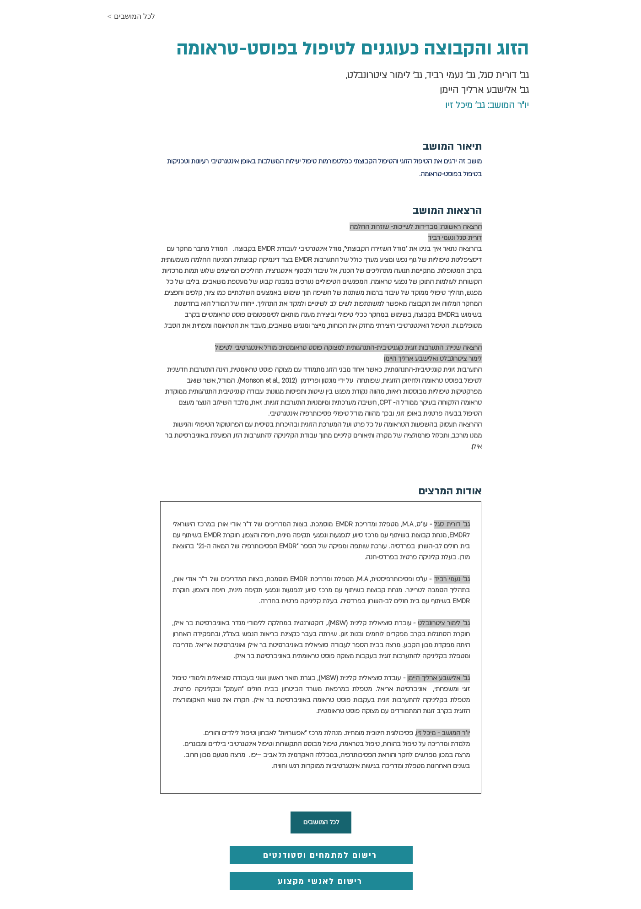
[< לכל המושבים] (139, 17)
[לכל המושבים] (321, 822)
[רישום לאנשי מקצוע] (321, 881)
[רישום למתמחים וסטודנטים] (321, 855)
